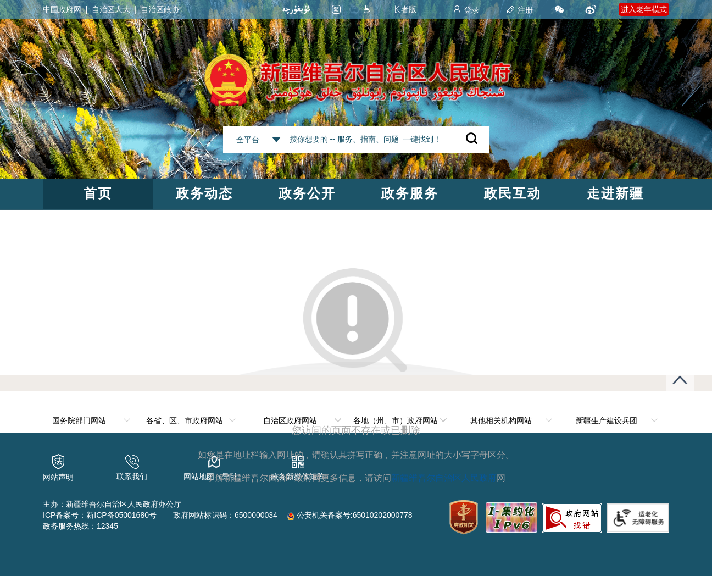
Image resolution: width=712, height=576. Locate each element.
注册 (520, 9)
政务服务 (409, 193)
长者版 (404, 9)
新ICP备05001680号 (121, 515)
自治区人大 (111, 9)
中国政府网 (62, 9)
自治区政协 (160, 9)
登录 (466, 9)
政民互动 (512, 193)
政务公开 (307, 193)
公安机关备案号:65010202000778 (350, 515)
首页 (98, 193)
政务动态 (204, 193)
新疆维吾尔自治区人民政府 (444, 478)
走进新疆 (615, 193)
